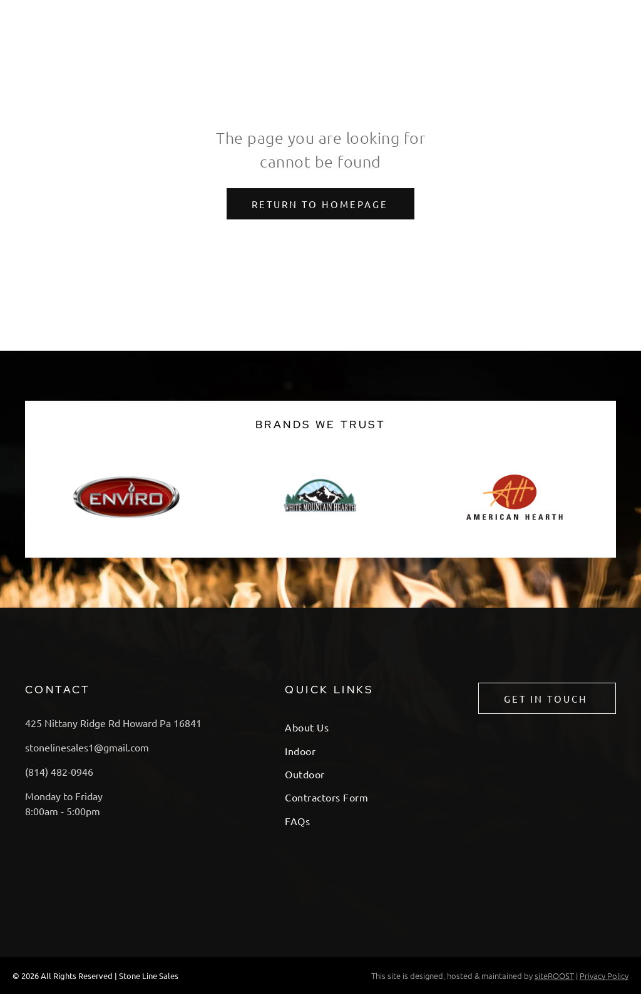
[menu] (613, 19)
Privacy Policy (604, 975)
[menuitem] (348, 726)
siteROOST (554, 975)
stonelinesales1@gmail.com (87, 747)
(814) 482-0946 (59, 771)
